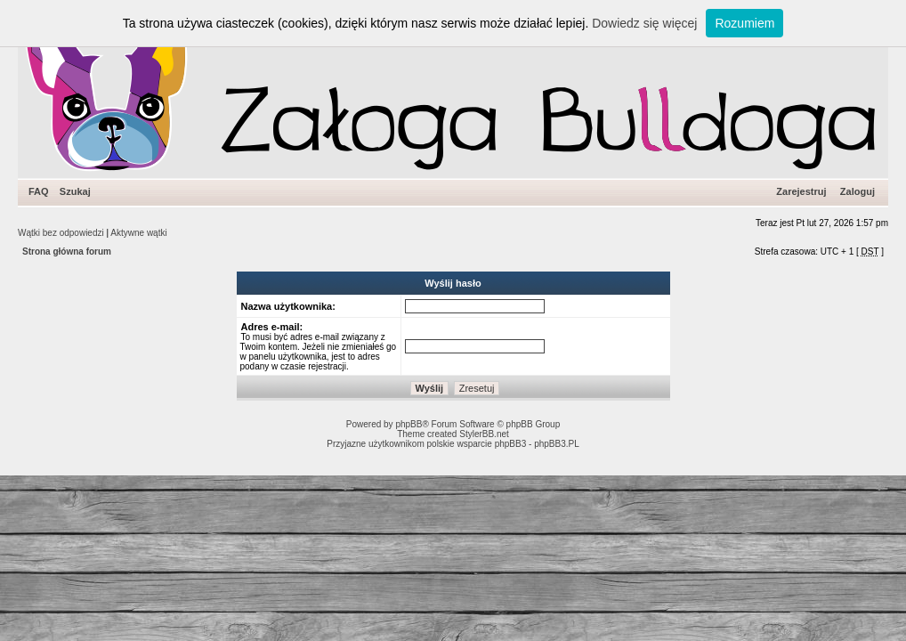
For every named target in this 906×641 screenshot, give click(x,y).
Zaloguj (857, 191)
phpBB (408, 424)
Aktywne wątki (138, 233)
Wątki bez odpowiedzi (61, 233)
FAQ (38, 191)
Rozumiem (744, 23)
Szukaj (75, 191)
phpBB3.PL (556, 444)
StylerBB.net (484, 434)
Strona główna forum (66, 251)
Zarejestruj (801, 191)
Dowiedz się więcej (644, 23)
